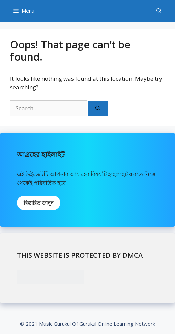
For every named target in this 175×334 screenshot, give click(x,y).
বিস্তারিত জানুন (39, 202)
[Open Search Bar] (159, 11)
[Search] (98, 108)
